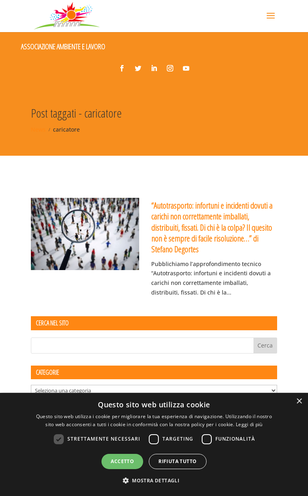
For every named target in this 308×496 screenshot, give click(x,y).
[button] (154, 480)
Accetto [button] (122, 461)
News (38, 129)
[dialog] (154, 444)
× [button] (299, 401)
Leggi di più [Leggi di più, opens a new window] (249, 424)
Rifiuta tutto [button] (177, 461)
